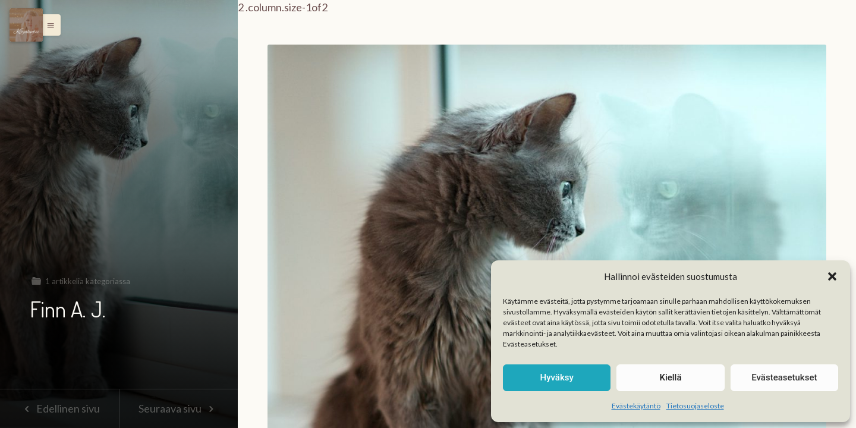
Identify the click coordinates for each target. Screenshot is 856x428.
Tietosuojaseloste (695, 405)
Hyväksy (557, 377)
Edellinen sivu (59, 408)
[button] (832, 276)
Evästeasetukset (784, 377)
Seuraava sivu (178, 408)
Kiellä (670, 377)
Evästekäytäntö (636, 405)
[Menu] (26, 25)
